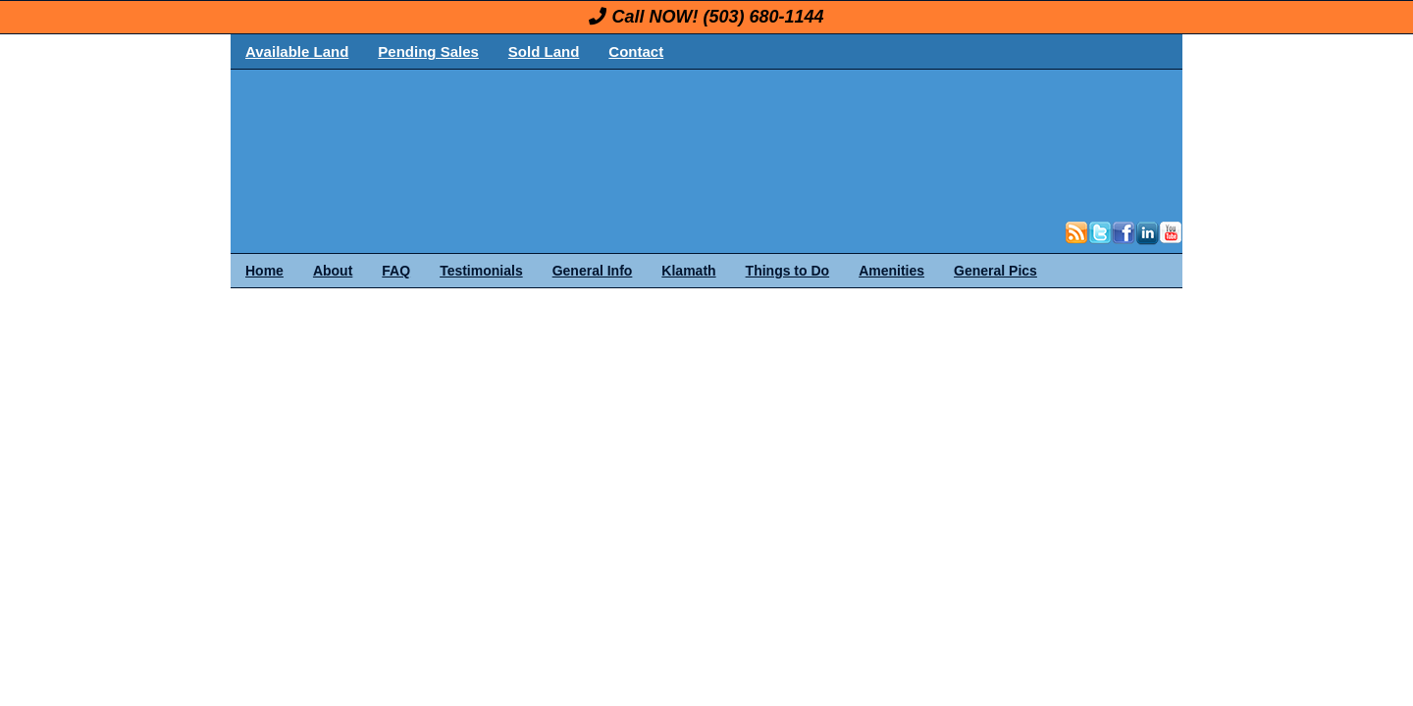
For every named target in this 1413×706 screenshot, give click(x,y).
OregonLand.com (790, 143)
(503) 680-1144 (763, 16)
